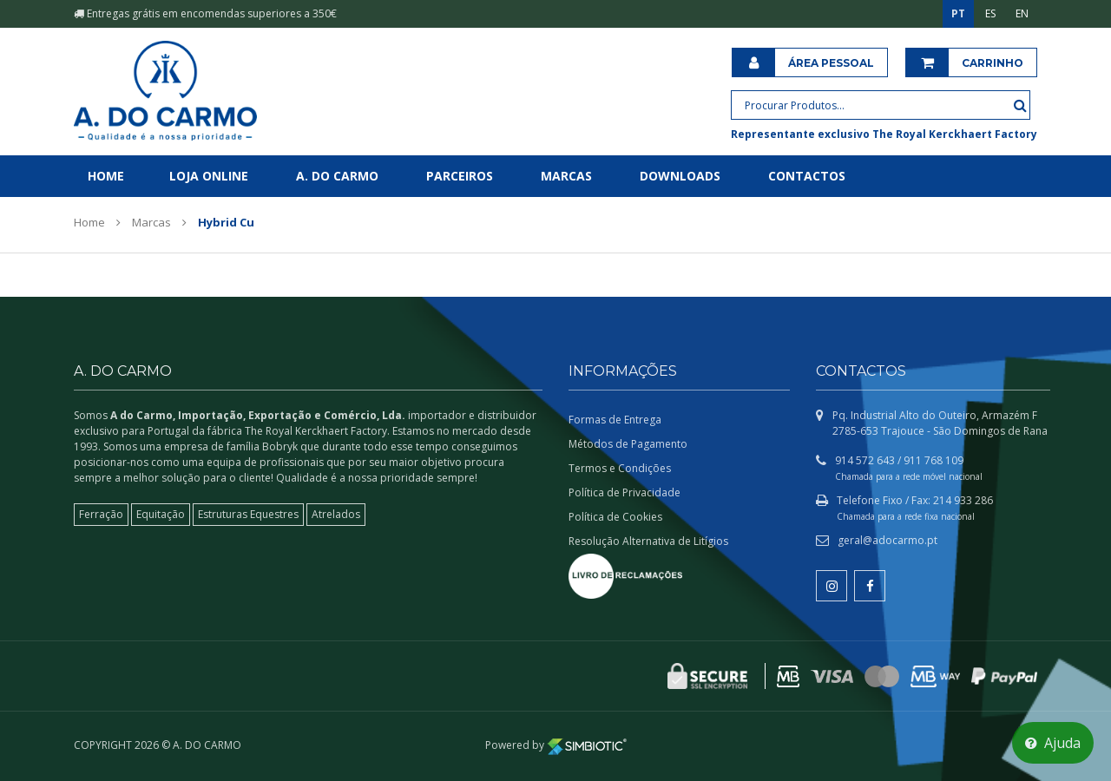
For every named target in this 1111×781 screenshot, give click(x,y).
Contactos (806, 175)
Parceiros (459, 175)
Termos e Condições (620, 468)
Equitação (160, 514)
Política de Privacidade (624, 492)
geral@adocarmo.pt (887, 540)
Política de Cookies (615, 516)
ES (990, 13)
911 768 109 (933, 460)
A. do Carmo (337, 175)
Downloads (680, 175)
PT (958, 13)
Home (106, 175)
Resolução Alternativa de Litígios (648, 541)
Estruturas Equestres (248, 514)
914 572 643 (865, 460)
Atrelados (336, 514)
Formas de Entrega (615, 419)
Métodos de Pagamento (628, 443)
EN (1022, 13)
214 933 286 (963, 500)
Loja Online (208, 175)
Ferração (101, 514)
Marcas (566, 175)
